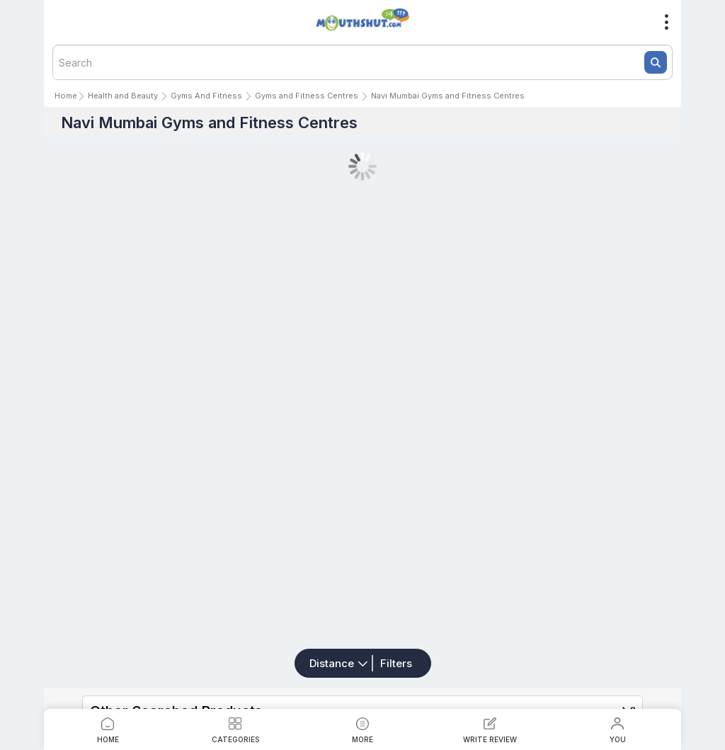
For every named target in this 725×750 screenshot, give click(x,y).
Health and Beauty (123, 96)
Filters (396, 663)
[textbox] (362, 62)
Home (66, 96)
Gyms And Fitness (206, 96)
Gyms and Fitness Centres (306, 96)
